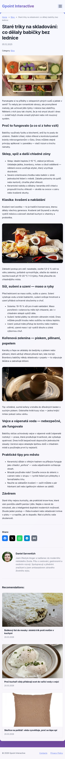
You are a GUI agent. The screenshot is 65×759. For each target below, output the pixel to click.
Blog (13, 17)
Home (4, 17)
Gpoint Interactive (18, 6)
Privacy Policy (56, 753)
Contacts (43, 753)
